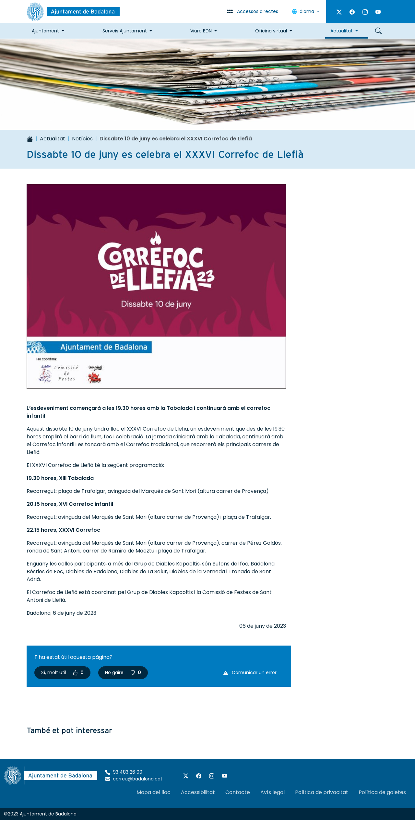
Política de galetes (382, 792)
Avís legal (272, 792)
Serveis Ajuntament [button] (124, 31)
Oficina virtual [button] (271, 31)
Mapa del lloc (153, 792)
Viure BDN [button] (201, 31)
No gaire (123, 672)
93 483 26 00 (123, 772)
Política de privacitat (321, 792)
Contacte (237, 792)
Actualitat (52, 138)
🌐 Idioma (303, 11)
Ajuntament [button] (45, 31)
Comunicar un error (250, 672)
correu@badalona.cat (133, 779)
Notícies (82, 138)
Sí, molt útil (62, 672)
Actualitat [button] (341, 31)
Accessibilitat (198, 792)
